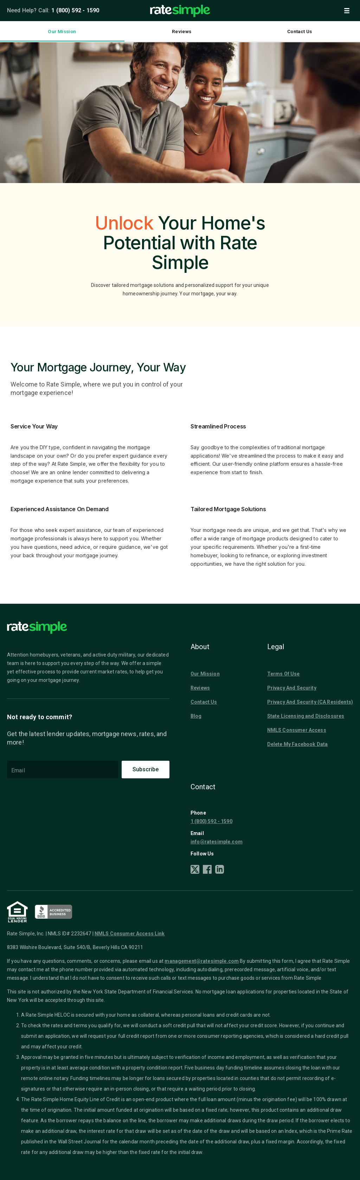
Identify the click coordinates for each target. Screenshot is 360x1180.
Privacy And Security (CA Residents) (310, 702)
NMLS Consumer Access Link (130, 933)
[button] (347, 10)
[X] (195, 870)
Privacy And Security (291, 688)
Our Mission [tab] (62, 31)
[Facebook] (207, 870)
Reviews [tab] (181, 31)
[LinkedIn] (219, 870)
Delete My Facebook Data (297, 744)
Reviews (200, 688)
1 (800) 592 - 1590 (75, 10)
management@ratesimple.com (202, 961)
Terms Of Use (283, 674)
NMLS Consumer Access (296, 730)
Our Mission (205, 674)
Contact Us (204, 702)
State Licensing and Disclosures (306, 716)
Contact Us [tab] (299, 31)
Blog (196, 716)
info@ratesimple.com (217, 842)
